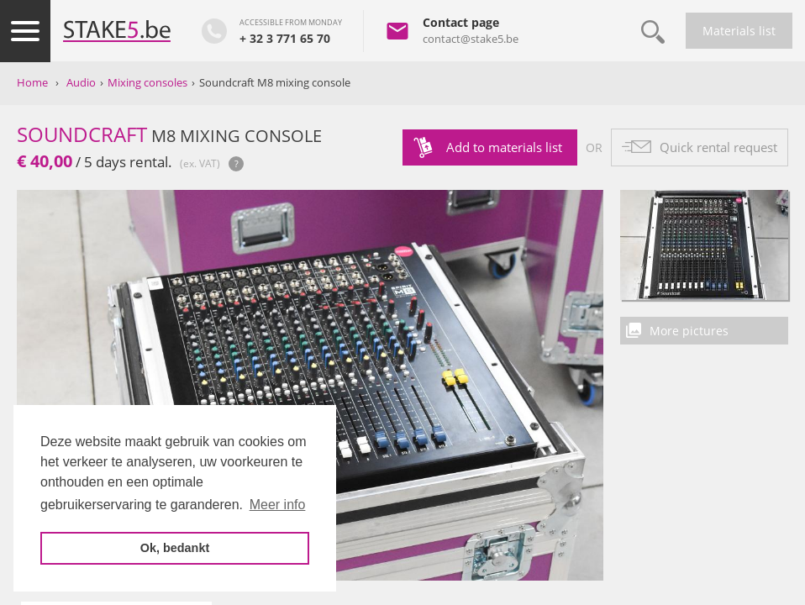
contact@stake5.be (470, 38)
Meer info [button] (278, 504)
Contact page (461, 22)
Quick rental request (718, 147)
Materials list (739, 31)
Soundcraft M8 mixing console (274, 82)
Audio (81, 82)
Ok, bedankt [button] (174, 548)
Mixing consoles (147, 82)
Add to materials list (504, 147)
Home (32, 82)
